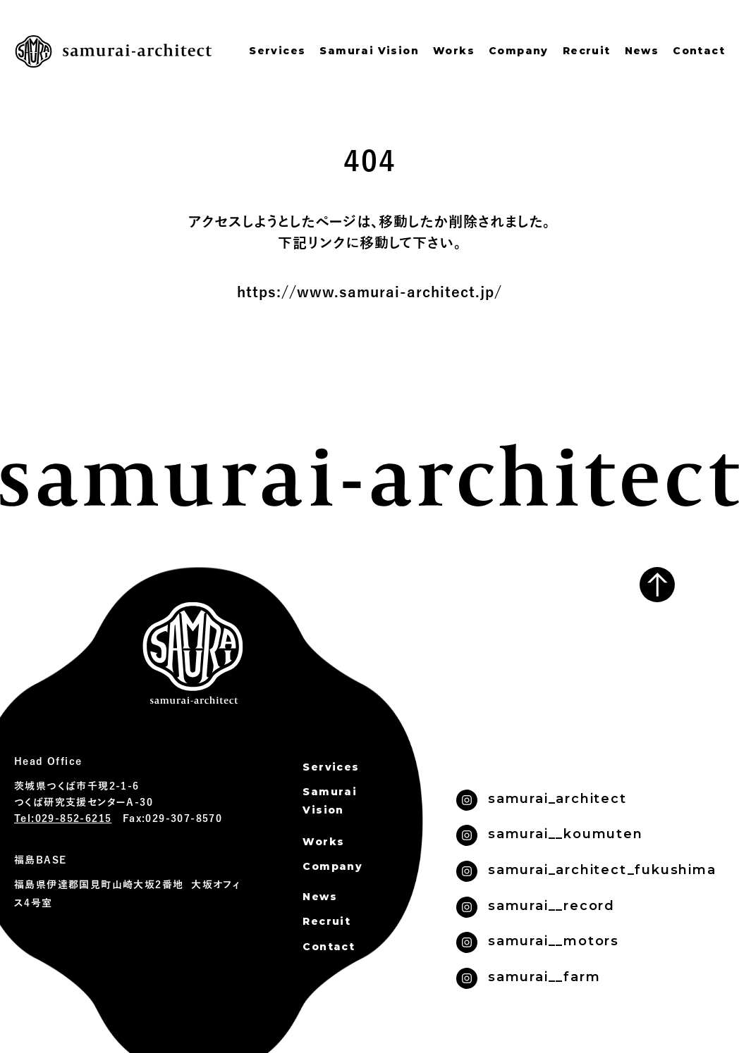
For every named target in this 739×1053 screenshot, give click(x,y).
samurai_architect (557, 798)
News (642, 50)
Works (454, 50)
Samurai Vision (369, 50)
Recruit (587, 50)
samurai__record (551, 905)
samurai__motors (553, 941)
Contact (699, 50)
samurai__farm (544, 977)
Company (519, 50)
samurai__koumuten (565, 834)
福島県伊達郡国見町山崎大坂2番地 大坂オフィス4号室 (127, 894)
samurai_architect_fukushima (602, 870)
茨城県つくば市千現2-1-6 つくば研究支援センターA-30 (83, 794)
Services (277, 50)
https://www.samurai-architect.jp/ (369, 292)
